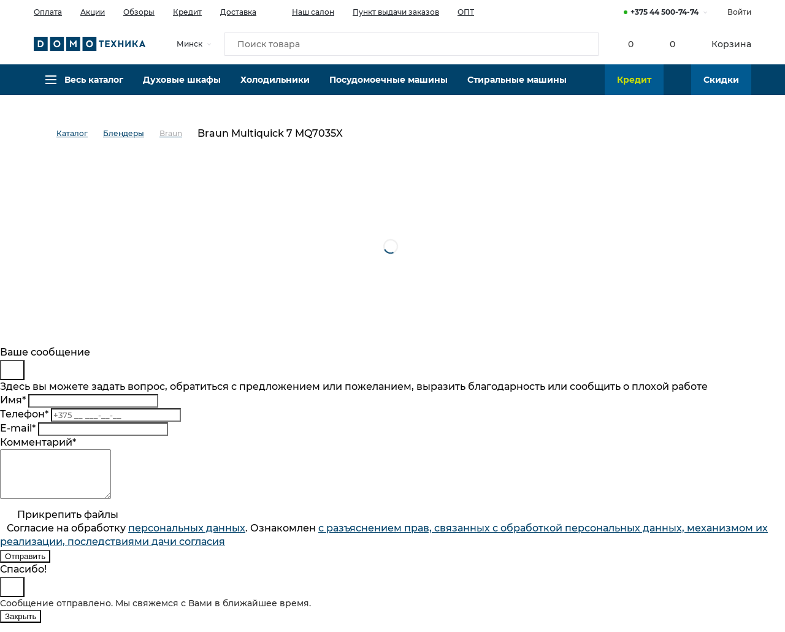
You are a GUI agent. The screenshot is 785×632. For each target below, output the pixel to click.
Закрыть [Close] (20, 625)
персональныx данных (186, 537)
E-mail (18, 428)
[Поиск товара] (411, 45)
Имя (13, 400)
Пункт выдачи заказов (396, 12)
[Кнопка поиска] (583, 45)
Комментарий (38, 442)
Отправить (25, 565)
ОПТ (466, 12)
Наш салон (304, 11)
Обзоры (139, 12)
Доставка (238, 12)
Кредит (187, 12)
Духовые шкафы (182, 88)
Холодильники (275, 88)
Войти (739, 12)
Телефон (24, 414)
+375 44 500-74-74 (664, 12)
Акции (92, 12)
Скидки (721, 88)
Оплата (48, 12)
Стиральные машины (517, 88)
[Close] (12, 370)
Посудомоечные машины (388, 88)
